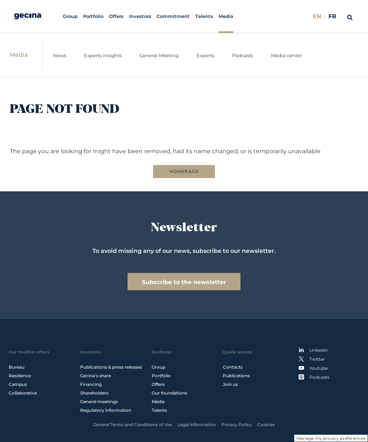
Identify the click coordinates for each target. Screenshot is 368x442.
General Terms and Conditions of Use (132, 424)
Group (70, 16)
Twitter (312, 359)
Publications (236, 375)
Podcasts (314, 377)
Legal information (197, 424)
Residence (20, 375)
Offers (116, 16)
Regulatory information (105, 410)
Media (225, 16)
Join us (230, 384)
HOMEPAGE (184, 171)
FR (332, 16)
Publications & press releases (111, 367)
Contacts (233, 367)
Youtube (313, 368)
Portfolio (93, 16)
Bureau (16, 367)
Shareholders (94, 393)
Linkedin (313, 350)
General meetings (99, 401)
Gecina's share (95, 375)
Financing (91, 384)
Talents (204, 16)
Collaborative (23, 393)
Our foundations (169, 393)
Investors (140, 16)
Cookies (266, 424)
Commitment (173, 16)
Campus (18, 384)
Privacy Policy (236, 424)
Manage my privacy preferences (330, 438)
